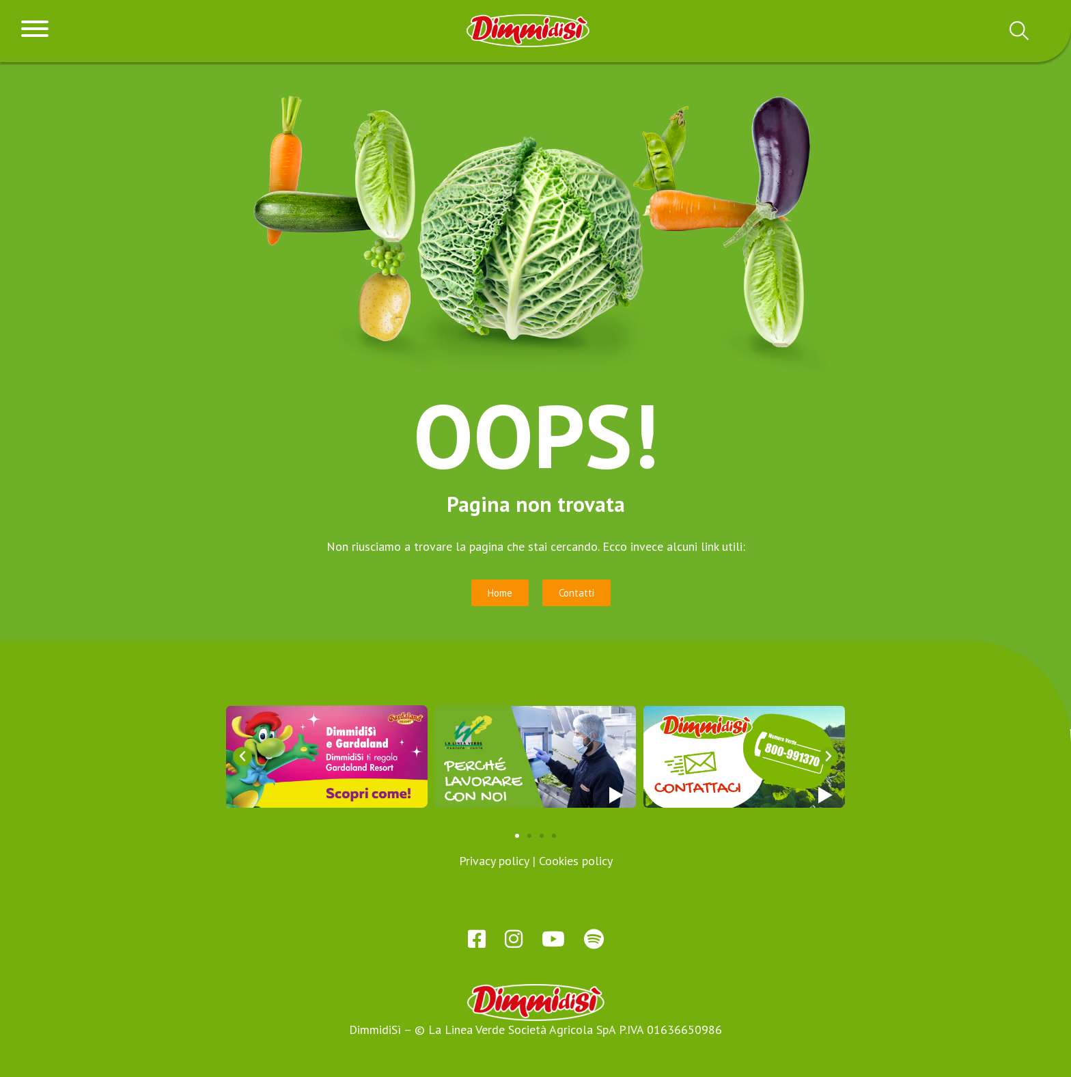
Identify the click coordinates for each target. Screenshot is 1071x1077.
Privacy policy (494, 861)
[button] (242, 756)
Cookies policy (576, 861)
